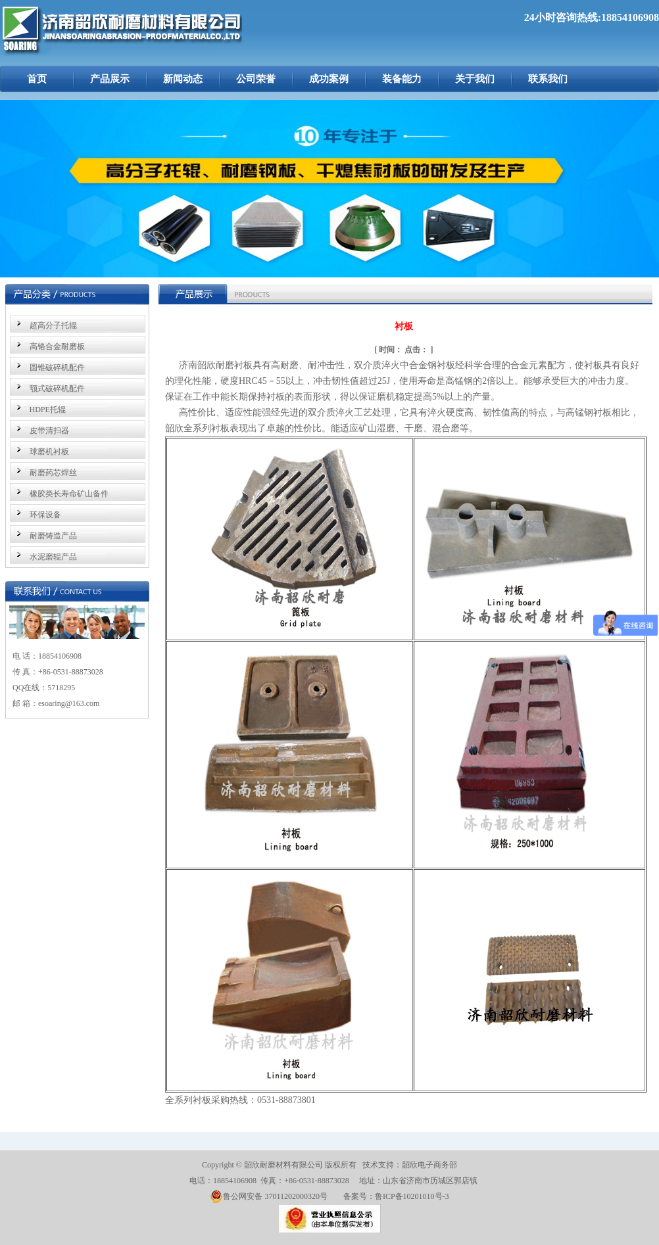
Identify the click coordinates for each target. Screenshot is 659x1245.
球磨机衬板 (49, 451)
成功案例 (329, 79)
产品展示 (110, 79)
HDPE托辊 (48, 409)
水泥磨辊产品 (53, 556)
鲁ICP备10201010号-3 (412, 1196)
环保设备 (45, 514)
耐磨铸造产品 (53, 535)
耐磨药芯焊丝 (53, 472)
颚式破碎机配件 (57, 388)
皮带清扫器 (49, 430)
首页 (37, 79)
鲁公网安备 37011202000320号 (269, 1196)
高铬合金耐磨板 (57, 346)
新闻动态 (183, 79)
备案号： (359, 1196)
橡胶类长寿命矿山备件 (69, 493)
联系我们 (548, 79)
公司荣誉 (256, 79)
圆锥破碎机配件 (57, 367)
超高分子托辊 (53, 325)
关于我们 (475, 79)
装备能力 (402, 79)
